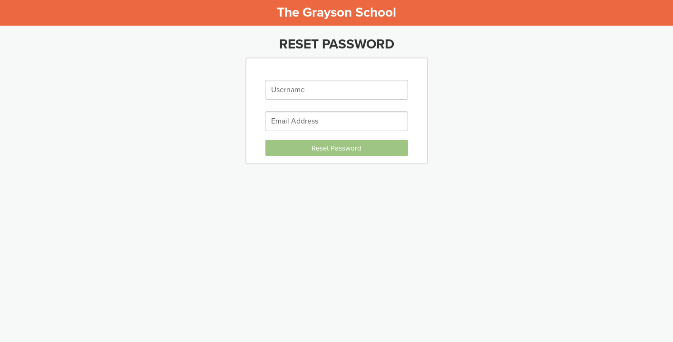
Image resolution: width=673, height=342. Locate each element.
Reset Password (336, 148)
